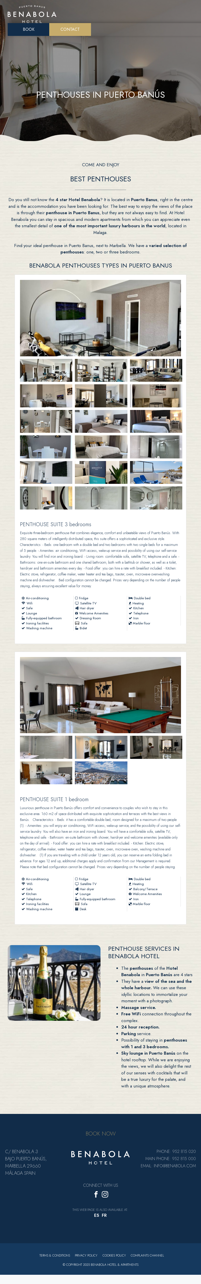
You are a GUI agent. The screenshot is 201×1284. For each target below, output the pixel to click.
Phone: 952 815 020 (176, 1154)
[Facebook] (96, 1197)
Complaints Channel (147, 1258)
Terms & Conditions (54, 1258)
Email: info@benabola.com (168, 1168)
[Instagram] (105, 1197)
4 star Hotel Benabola (78, 200)
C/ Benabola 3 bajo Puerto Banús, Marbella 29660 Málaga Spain (26, 1165)
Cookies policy (114, 1258)
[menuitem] (96, 1218)
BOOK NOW (101, 1136)
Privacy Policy (86, 1258)
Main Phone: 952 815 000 (170, 1161)
